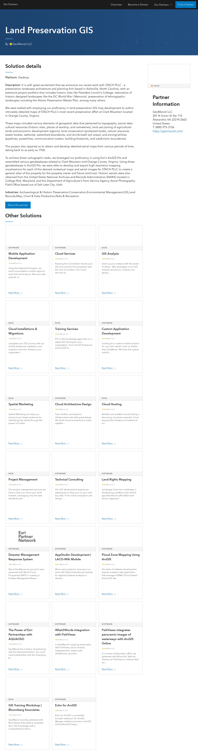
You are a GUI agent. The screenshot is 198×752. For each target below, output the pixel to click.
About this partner (18, 205)
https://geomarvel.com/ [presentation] (168, 131)
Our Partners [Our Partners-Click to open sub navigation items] (161, 4)
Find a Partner (186, 4)
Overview (116, 4)
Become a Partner (138, 4)
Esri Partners (11, 4)
